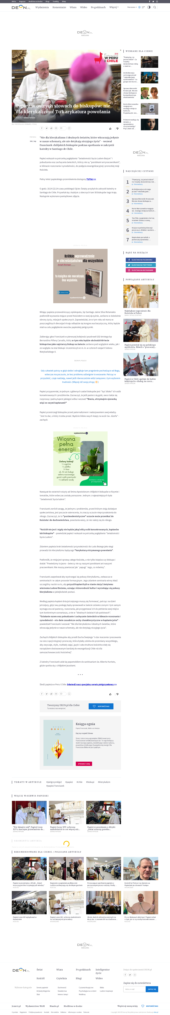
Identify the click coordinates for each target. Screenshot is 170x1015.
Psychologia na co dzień (87, 991)
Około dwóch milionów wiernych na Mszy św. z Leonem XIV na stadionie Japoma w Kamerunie (101, 919)
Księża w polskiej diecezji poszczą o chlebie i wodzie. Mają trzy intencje (143, 230)
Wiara (73, 7)
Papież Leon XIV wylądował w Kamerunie (24, 918)
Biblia (14, 1)
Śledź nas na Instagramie (140, 270)
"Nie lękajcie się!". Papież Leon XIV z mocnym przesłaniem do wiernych (28, 829)
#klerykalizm (104, 782)
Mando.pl (54, 1006)
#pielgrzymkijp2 (54, 782)
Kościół (19, 118)
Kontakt (46, 1012)
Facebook (149, 1)
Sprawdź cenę (84, 764)
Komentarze (59, 7)
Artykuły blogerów (43, 991)
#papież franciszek (55, 785)
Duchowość (62, 987)
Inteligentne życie (103, 971)
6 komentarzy (137, 204)
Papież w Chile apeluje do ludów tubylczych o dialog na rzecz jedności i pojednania (140, 381)
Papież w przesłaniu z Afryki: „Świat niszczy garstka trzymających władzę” (101, 829)
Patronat (86, 1012)
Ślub (38, 994)
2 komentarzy (137, 232)
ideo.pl (156, 1012)
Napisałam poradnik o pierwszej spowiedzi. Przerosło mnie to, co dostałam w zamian (141, 240)
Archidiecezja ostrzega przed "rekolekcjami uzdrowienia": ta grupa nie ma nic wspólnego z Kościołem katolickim (130, 80)
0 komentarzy (137, 194)
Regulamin (23, 1012)
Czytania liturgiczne (86, 987)
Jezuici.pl (16, 1006)
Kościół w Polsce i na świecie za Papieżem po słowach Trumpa (137, 884)
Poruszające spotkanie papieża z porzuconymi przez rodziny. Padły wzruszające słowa (101, 885)
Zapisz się (152, 989)
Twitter (153, 1)
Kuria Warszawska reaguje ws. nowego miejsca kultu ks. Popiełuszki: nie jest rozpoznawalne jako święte (130, 112)
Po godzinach (98, 7)
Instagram (157, 1)
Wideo (83, 7)
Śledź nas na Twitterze (140, 265)
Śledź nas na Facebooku (140, 260)
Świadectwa (62, 991)
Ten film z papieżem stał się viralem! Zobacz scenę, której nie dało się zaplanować (143, 221)
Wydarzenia (42, 7)
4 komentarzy (137, 242)
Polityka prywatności (35, 1012)
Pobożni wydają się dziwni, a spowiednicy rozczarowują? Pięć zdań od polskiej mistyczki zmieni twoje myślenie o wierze (131, 127)
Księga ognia (85, 724)
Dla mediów (55, 1012)
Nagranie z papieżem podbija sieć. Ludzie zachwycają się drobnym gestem (66, 884)
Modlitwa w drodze (35, 1)
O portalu (15, 1012)
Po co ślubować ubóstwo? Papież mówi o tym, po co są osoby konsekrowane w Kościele (140, 919)
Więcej (113, 7)
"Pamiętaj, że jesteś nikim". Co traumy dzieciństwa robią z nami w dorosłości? (130, 62)
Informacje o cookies (75, 1012)
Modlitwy (82, 994)
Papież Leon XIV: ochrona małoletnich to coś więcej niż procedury (64, 829)
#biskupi (90, 782)
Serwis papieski (42, 987)
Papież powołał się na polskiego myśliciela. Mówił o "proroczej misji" (140, 347)
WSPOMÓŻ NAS (149, 1006)
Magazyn (22, 1)
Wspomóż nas (101, 706)
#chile (79, 782)
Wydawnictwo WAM (35, 1006)
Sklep (64, 1)
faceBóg (56, 1)
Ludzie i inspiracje (106, 991)
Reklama (63, 1012)
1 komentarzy (137, 213)
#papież (69, 782)
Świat (39, 969)
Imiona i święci (63, 994)
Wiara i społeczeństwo (133, 315)
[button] (149, 7)
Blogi (47, 1)
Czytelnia (61, 978)
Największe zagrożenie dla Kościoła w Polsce (138, 312)
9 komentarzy (137, 184)
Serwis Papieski (29, 118)
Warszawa (131, 7)
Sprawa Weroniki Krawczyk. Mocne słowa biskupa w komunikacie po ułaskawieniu (130, 92)
